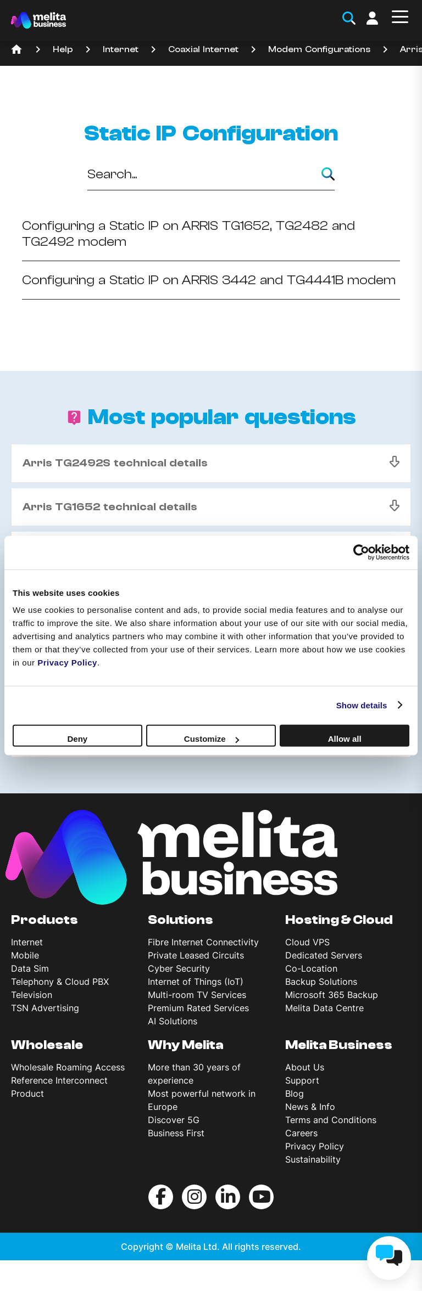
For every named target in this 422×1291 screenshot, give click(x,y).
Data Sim (30, 968)
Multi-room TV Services (197, 994)
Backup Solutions (321, 981)
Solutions (180, 920)
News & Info (310, 1106)
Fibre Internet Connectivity (203, 942)
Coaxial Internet (203, 49)
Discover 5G (173, 1119)
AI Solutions (172, 1021)
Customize (211, 738)
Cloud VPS (307, 942)
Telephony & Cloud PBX (60, 981)
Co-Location (311, 968)
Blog (294, 1093)
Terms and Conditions (330, 1119)
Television (31, 994)
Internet (120, 49)
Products (44, 920)
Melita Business (338, 1045)
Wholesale (47, 1045)
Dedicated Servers (323, 955)
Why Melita (186, 1045)
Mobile (25, 955)
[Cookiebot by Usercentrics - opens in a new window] (361, 552)
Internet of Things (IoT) (195, 981)
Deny (77, 738)
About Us (304, 1067)
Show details (361, 704)
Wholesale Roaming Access (68, 1067)
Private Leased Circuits (196, 955)
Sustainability (313, 1159)
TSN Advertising (45, 1007)
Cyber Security (179, 968)
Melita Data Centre (324, 1007)
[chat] (389, 1258)
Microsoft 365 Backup (331, 994)
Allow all (345, 738)
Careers (301, 1132)
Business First (176, 1132)
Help (63, 49)
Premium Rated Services (198, 1007)
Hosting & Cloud (339, 920)
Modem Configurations (319, 49)
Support (302, 1080)
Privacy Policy (314, 1146)
